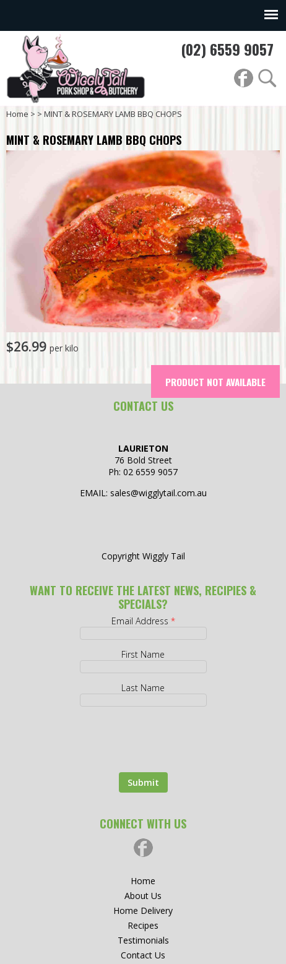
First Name (143, 654)
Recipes (143, 925)
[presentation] (121, 733)
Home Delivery (143, 910)
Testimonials (143, 940)
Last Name (143, 688)
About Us (143, 896)
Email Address (143, 621)
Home (17, 114)
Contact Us (143, 955)
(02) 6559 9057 (227, 49)
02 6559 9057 (150, 472)
